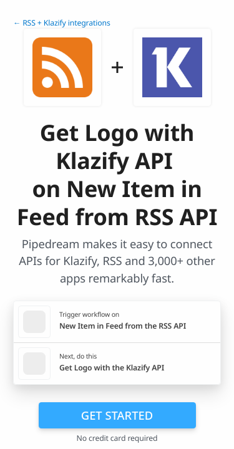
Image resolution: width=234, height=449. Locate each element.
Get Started (117, 415)
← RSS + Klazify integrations (61, 22)
